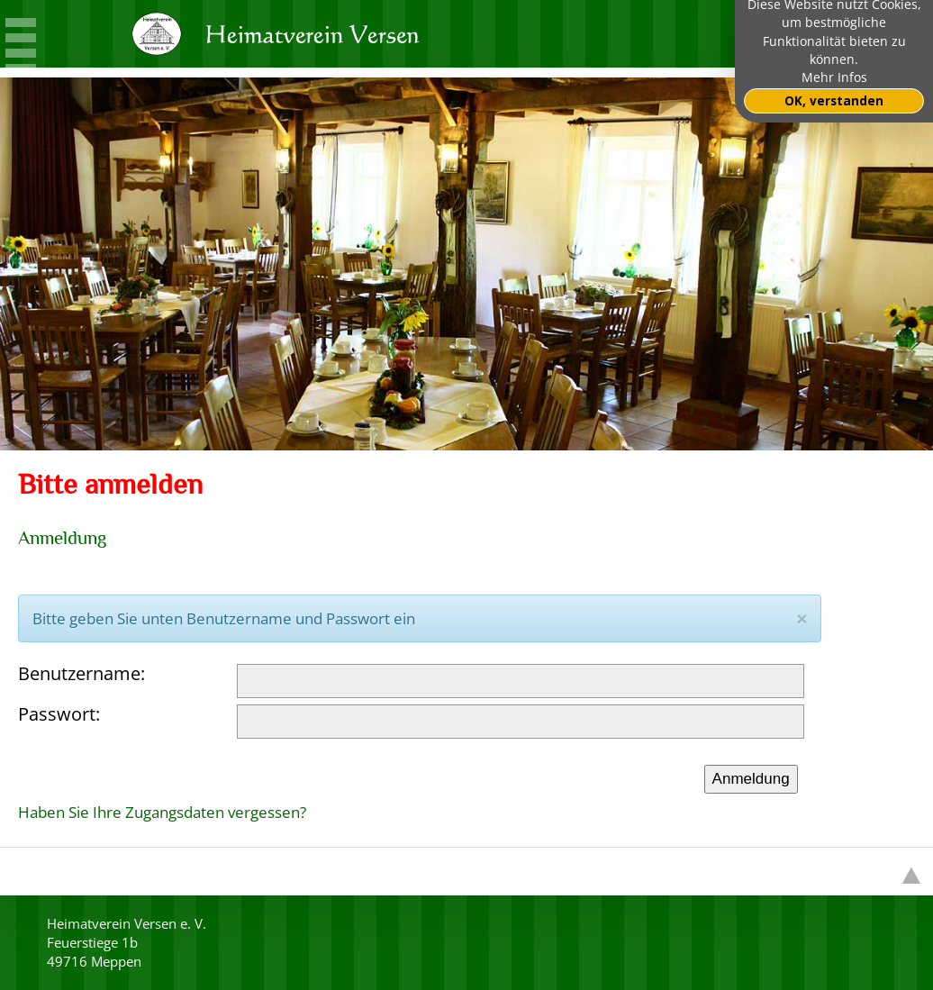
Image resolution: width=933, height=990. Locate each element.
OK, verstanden (833, 101)
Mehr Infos (834, 77)
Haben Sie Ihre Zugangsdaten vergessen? (162, 812)
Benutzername (79, 673)
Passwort (56, 713)
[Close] (801, 618)
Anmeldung (751, 778)
